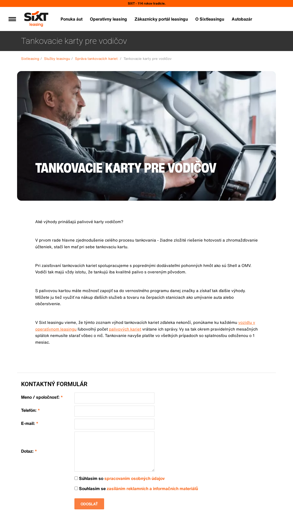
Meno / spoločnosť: (42, 397)
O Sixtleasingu (209, 19)
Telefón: (30, 410)
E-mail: (29, 423)
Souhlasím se (136, 489)
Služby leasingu (57, 58)
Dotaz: (29, 451)
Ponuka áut (71, 19)
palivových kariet (125, 329)
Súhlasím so (119, 478)
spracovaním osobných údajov (134, 478)
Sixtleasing (30, 58)
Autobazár (242, 19)
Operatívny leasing (108, 19)
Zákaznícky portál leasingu (161, 19)
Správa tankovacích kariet (97, 58)
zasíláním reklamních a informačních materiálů (152, 488)
